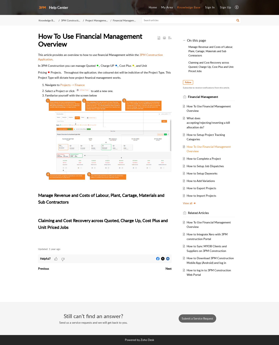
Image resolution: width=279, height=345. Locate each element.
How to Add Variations (201, 181)
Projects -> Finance (72, 85)
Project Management (97, 20)
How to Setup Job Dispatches (205, 166)
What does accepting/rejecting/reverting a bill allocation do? (208, 122)
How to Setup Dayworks (202, 173)
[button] (237, 7)
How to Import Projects (201, 196)
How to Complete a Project (204, 159)
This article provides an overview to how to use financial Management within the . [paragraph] (105, 148)
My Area (167, 7)
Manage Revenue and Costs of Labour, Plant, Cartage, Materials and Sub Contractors (210, 51)
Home (153, 7)
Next (168, 269)
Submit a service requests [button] (197, 318)
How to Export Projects (201, 188)
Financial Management (125, 20)
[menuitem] (153, 7)
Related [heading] (198, 213)
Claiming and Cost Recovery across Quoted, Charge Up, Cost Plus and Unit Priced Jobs (210, 67)
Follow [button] (188, 82)
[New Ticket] (197, 318)
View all (189, 203)
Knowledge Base (188, 7)
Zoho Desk (147, 340)
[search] (191, 20)
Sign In (210, 7)
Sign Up (225, 7)
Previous (43, 269)
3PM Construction (71, 20)
